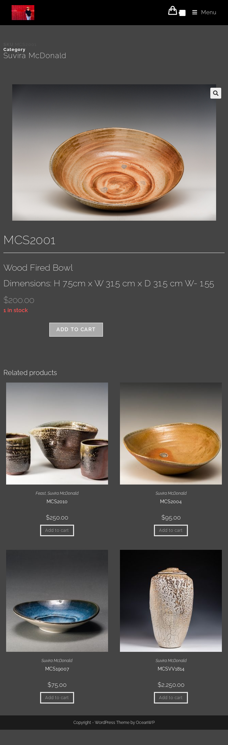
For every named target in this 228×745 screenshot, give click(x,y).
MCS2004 (171, 501)
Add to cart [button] (57, 530)
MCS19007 (57, 669)
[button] (215, 93)
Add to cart (76, 329)
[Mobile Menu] (201, 12)
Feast (41, 493)
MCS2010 (57, 501)
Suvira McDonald (34, 55)
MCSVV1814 (171, 669)
